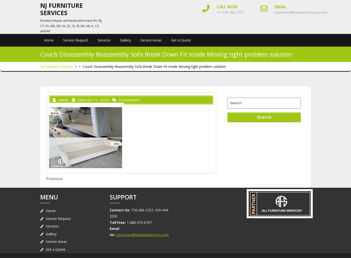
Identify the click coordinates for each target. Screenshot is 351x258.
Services (104, 40)
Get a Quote (181, 40)
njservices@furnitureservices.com (301, 12)
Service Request (75, 40)
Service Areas (151, 40)
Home (49, 40)
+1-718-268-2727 (230, 12)
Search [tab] (264, 117)
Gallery (125, 40)
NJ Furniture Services (61, 9)
